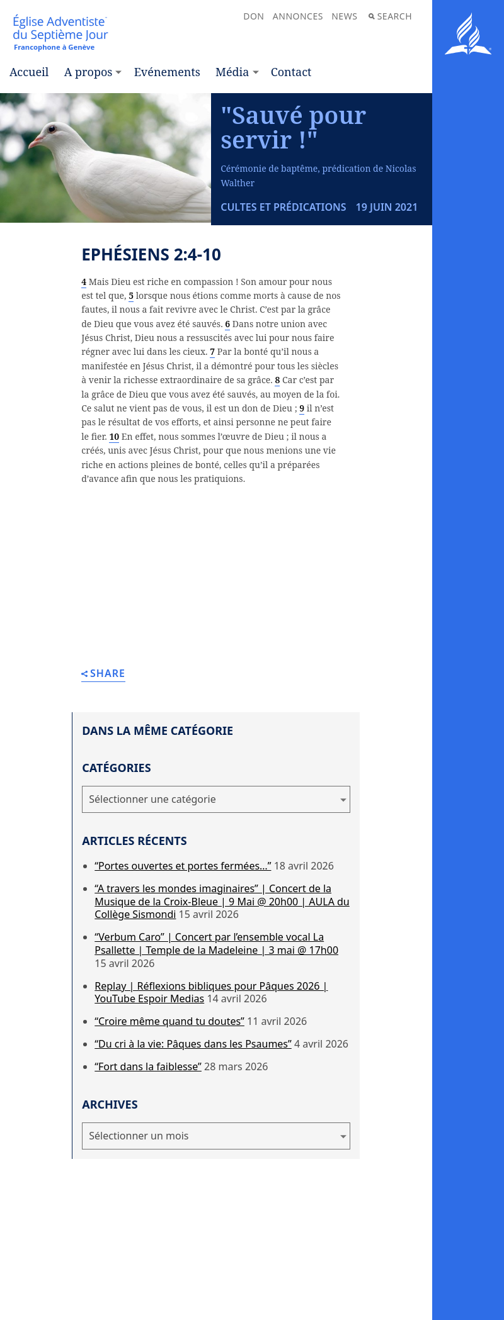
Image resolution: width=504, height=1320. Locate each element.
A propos (88, 71)
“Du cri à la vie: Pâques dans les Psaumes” (193, 1044)
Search (390, 16)
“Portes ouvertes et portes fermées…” (182, 866)
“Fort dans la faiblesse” (148, 1066)
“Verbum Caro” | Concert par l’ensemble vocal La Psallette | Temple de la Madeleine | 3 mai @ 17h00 (216, 943)
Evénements (167, 71)
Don (253, 16)
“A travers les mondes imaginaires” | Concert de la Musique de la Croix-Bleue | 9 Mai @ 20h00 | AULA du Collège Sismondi (222, 901)
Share (103, 674)
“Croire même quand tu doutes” (169, 1021)
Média (232, 71)
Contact (291, 71)
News (344, 16)
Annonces (298, 16)
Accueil (29, 71)
